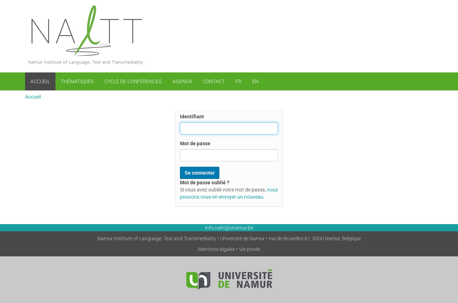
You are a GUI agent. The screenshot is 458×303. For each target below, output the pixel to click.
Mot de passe (195, 143)
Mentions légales (216, 249)
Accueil (40, 81)
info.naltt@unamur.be (229, 228)
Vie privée (249, 249)
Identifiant (192, 116)
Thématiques (77, 81)
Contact (214, 81)
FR (238, 81)
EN (255, 81)
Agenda (182, 81)
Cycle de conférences (133, 81)
